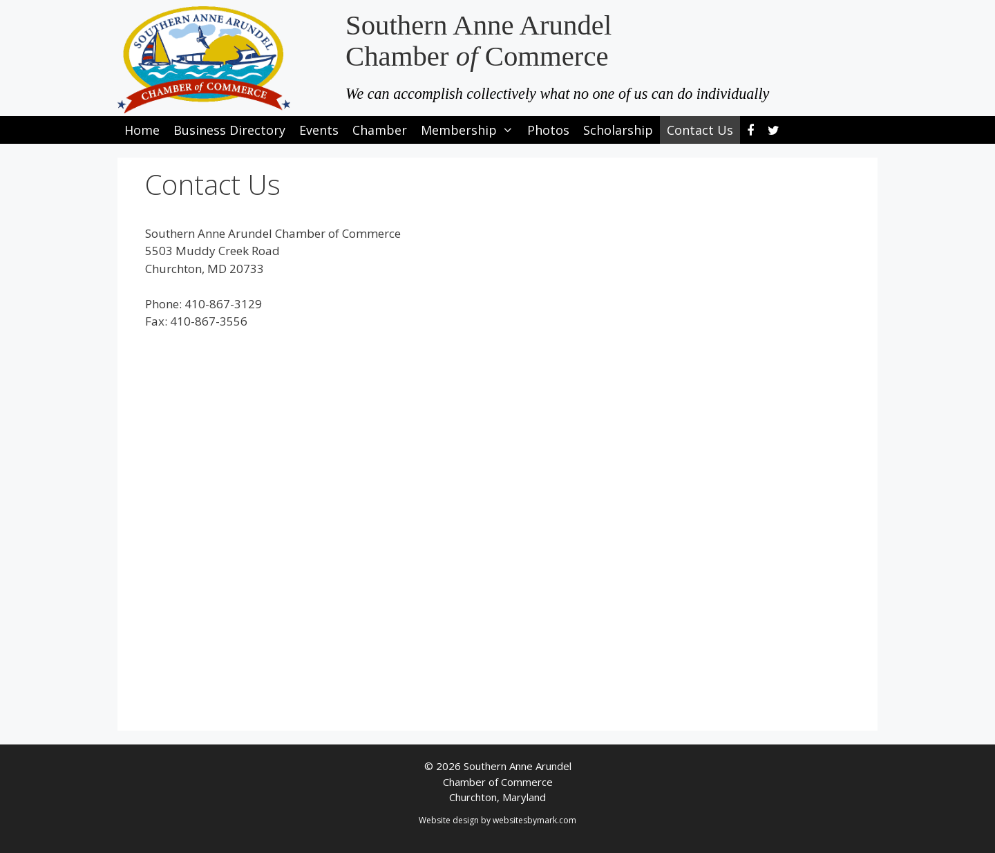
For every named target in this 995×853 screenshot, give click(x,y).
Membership (470, 130)
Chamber (379, 130)
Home (142, 130)
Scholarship (618, 130)
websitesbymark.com (534, 820)
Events (319, 130)
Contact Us (700, 130)
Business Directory (229, 130)
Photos (548, 130)
